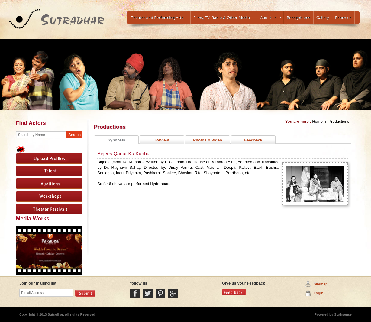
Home (317, 121)
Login (319, 293)
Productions (338, 121)
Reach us (343, 17)
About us (270, 17)
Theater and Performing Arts (159, 17)
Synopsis (116, 140)
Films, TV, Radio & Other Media (223, 17)
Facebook (135, 293)
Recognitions (298, 17)
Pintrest (160, 293)
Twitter (148, 293)
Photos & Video (207, 140)
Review (162, 140)
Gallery (322, 17)
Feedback (253, 140)
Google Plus (173, 293)
